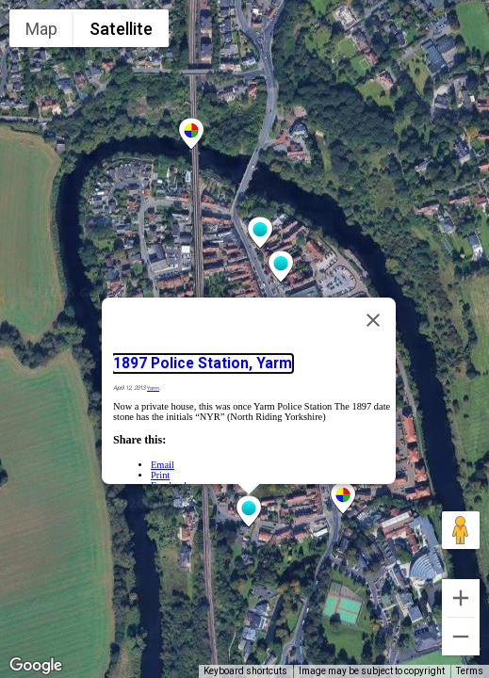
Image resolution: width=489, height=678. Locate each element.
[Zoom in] (461, 598)
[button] (249, 511)
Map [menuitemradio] (41, 29)
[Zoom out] (461, 636)
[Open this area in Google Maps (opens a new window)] (36, 666)
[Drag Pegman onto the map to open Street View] (461, 530)
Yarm (153, 388)
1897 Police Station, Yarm (202, 363)
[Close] (373, 320)
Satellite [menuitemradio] (121, 29)
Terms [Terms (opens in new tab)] (469, 671)
